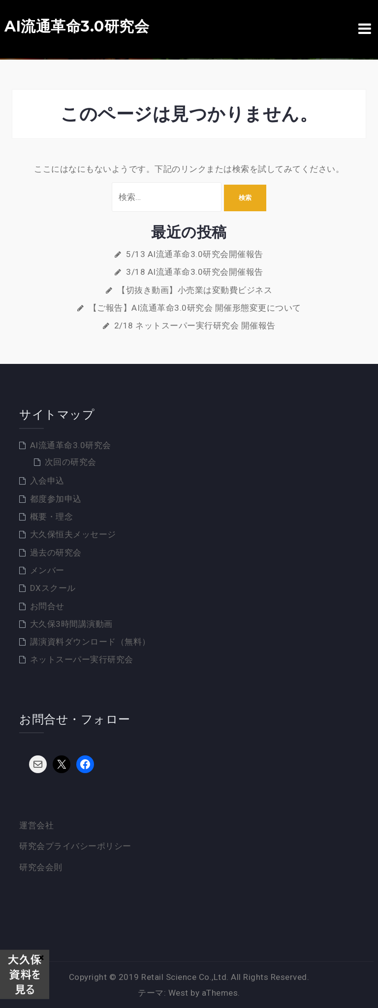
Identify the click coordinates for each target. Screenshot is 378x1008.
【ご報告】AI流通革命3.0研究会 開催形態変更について (195, 308)
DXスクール (53, 588)
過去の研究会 (56, 552)
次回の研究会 (70, 462)
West (178, 993)
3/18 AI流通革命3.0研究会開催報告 (194, 272)
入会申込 (47, 481)
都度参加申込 (56, 499)
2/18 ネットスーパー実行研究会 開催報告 (195, 325)
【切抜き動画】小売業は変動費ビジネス (194, 290)
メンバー (47, 570)
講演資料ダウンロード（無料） (90, 642)
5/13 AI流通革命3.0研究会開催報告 (194, 254)
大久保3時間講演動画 (71, 624)
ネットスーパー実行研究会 (81, 659)
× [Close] (41, 957)
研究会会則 (41, 867)
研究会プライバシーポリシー (75, 846)
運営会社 (36, 825)
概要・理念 (51, 516)
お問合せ (47, 606)
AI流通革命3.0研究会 (76, 26)
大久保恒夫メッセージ (73, 534)
